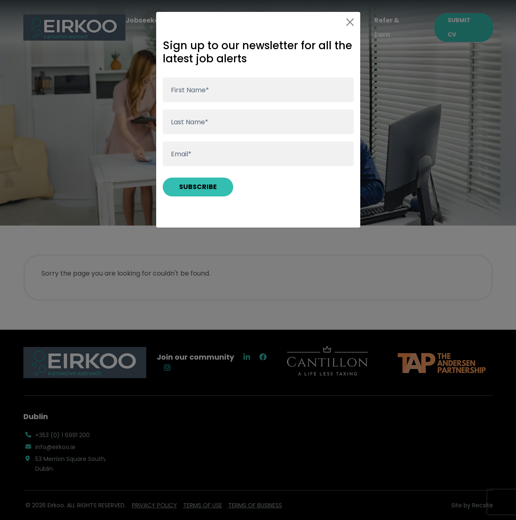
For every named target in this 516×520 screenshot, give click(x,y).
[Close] (350, 22)
